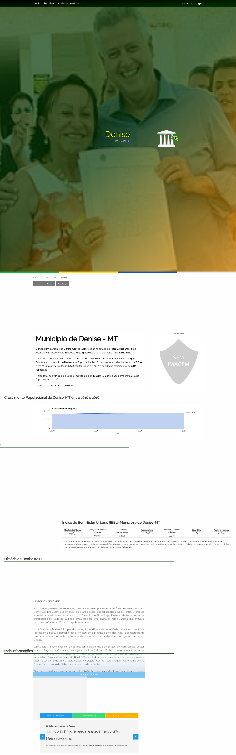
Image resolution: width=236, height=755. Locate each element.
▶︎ (118, 737)
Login (198, 3)
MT (55, 278)
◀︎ (61, 737)
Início (37, 3)
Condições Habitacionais (209, 531)
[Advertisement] (118, 309)
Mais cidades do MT (69, 724)
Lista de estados (89, 724)
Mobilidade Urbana (159, 530)
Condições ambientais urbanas (184, 531)
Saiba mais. (214, 547)
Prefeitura (39, 284)
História (50, 284)
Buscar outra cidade (109, 724)
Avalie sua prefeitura (68, 3)
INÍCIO (35, 278)
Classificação (62, 284)
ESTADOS (46, 278)
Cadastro (187, 3)
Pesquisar (49, 3)
